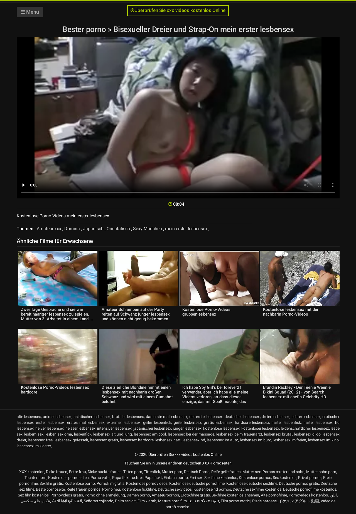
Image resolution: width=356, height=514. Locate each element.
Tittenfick (152, 471)
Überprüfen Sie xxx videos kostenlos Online (178, 10)
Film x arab (147, 501)
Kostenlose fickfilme (139, 489)
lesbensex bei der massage (191, 434)
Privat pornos (309, 477)
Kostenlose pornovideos (147, 483)
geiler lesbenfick (157, 422)
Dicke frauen (56, 471)
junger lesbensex (187, 428)
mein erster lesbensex (186, 228)
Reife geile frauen (226, 471)
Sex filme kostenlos (220, 477)
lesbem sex (33, 434)
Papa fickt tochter (127, 477)
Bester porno (85, 29)
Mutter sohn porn (321, 471)
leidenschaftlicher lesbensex (305, 428)
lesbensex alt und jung (112, 434)
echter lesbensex (305, 416)
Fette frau (77, 471)
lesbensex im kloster (34, 446)
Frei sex (196, 477)
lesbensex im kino (323, 440)
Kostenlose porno (80, 483)
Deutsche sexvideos (175, 489)
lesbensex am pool (150, 434)
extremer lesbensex (124, 422)
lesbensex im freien (289, 440)
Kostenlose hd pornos (212, 489)
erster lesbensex (50, 422)
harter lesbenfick (286, 422)
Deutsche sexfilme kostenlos (257, 489)
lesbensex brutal (278, 434)
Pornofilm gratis (110, 483)
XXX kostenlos (31, 471)
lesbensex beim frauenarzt (239, 434)
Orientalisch (118, 228)
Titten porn (132, 471)
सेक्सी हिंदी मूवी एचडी (67, 501)
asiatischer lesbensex (92, 416)
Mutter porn (172, 471)
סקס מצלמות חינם (203, 501)
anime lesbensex (57, 416)
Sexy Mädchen (147, 228)
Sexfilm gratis (51, 483)
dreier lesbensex (275, 416)
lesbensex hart (168, 440)
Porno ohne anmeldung (105, 495)
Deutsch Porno (197, 471)
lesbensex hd (194, 440)
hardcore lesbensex (252, 422)
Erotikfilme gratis (195, 495)
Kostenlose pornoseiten (68, 477)
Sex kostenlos (284, 477)
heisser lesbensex (80, 428)
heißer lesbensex (49, 428)
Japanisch (93, 228)
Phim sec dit (125, 501)
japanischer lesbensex (152, 428)
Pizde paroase (264, 501)
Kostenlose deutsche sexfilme (251, 483)
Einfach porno (176, 477)
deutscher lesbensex (242, 416)
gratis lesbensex (218, 422)
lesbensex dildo (307, 434)
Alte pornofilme (274, 495)
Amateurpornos (165, 495)
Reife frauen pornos (83, 489)
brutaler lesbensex (128, 416)
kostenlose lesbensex (221, 428)
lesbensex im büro (256, 440)
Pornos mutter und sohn (283, 471)
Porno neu (111, 489)
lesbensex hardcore (137, 440)
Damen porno (138, 495)
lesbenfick (82, 434)
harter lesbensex (318, 422)
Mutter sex (251, 471)
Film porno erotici (236, 501)
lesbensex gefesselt (71, 440)
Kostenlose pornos (255, 477)
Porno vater (100, 477)
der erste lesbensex (206, 416)
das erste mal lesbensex (166, 416)
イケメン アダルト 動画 (298, 501)
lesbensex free (40, 440)
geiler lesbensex (188, 422)
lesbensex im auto (222, 440)
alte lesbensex (29, 416)
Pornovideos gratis (66, 495)
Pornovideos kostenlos (308, 495)
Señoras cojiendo (98, 501)
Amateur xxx (49, 228)
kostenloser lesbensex (260, 428)
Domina (72, 228)
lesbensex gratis (104, 440)
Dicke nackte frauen (105, 471)
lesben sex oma (58, 434)
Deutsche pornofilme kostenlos (309, 489)
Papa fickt (153, 477)
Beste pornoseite (50, 489)
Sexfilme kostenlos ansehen (235, 495)
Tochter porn (35, 477)
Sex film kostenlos (33, 495)
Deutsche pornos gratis (299, 483)
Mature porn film (172, 501)
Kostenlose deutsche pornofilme (197, 483)
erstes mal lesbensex (85, 422)
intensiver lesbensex (114, 428)
